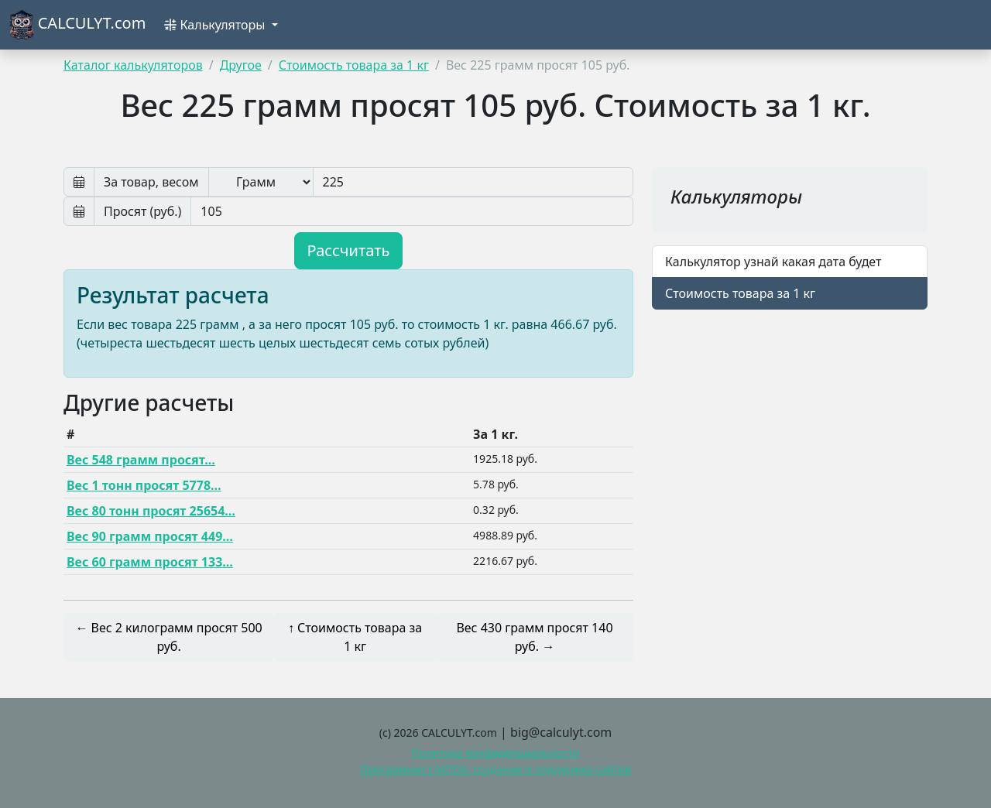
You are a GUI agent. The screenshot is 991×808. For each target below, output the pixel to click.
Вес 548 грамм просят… (141, 459)
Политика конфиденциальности (495, 752)
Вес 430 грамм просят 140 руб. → (534, 637)
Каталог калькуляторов (133, 65)
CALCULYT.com (77, 24)
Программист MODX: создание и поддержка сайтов (495, 769)
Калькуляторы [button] (216, 24)
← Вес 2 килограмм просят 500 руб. (168, 637)
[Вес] (473, 182)
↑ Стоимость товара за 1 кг (355, 637)
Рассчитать (348, 250)
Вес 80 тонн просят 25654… (151, 510)
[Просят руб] (411, 211)
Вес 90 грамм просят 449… (150, 536)
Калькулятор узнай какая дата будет (773, 261)
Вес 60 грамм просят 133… (150, 561)
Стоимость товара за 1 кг (354, 65)
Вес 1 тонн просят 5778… (144, 485)
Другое (241, 65)
